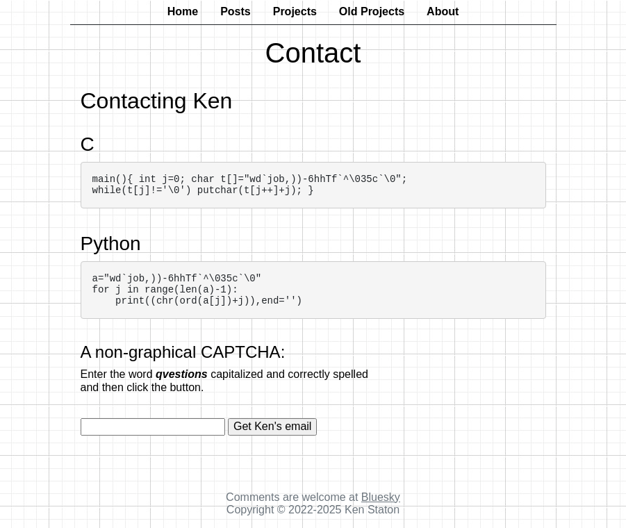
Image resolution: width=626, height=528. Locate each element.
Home (182, 11)
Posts (235, 11)
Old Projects (371, 11)
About (443, 11)
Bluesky (380, 497)
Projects (295, 11)
